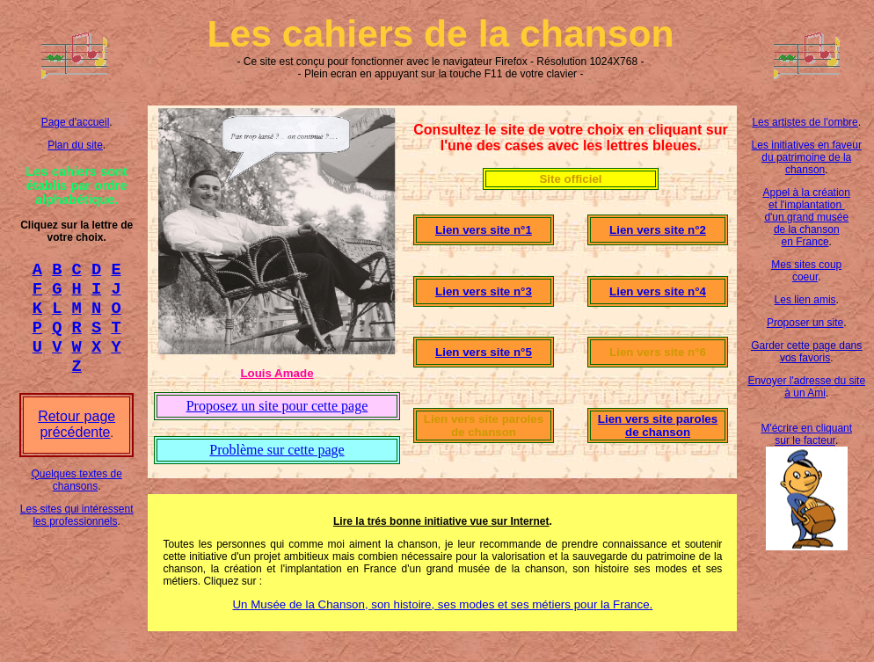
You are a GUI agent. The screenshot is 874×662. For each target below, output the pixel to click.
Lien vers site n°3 (483, 291)
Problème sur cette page (276, 449)
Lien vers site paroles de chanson (657, 425)
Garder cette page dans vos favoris (806, 351)
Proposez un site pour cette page (277, 405)
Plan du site (75, 145)
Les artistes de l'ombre (804, 122)
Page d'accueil (75, 122)
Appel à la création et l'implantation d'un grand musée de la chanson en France (806, 217)
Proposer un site (805, 322)
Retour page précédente (76, 440)
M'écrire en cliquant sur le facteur (806, 434)
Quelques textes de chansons (76, 496)
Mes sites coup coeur (806, 270)
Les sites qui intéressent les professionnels (77, 531)
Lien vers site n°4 (657, 291)
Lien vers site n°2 (657, 229)
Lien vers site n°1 (483, 229)
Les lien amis (805, 300)
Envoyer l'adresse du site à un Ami (806, 387)
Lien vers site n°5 (483, 352)
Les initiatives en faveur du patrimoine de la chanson (807, 157)
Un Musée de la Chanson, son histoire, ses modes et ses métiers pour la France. (442, 604)
